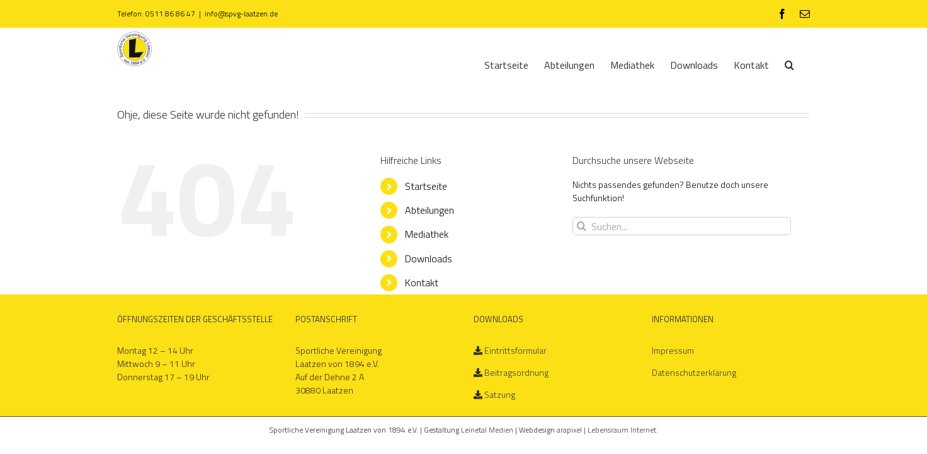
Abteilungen (429, 210)
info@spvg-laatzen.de (241, 14)
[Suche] (805, 63)
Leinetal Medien (488, 430)
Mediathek (426, 234)
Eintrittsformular (515, 350)
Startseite (426, 186)
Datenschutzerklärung (694, 372)
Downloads (428, 258)
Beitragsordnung (516, 372)
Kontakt (421, 282)
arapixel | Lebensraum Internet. (607, 430)
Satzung (499, 394)
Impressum (673, 350)
